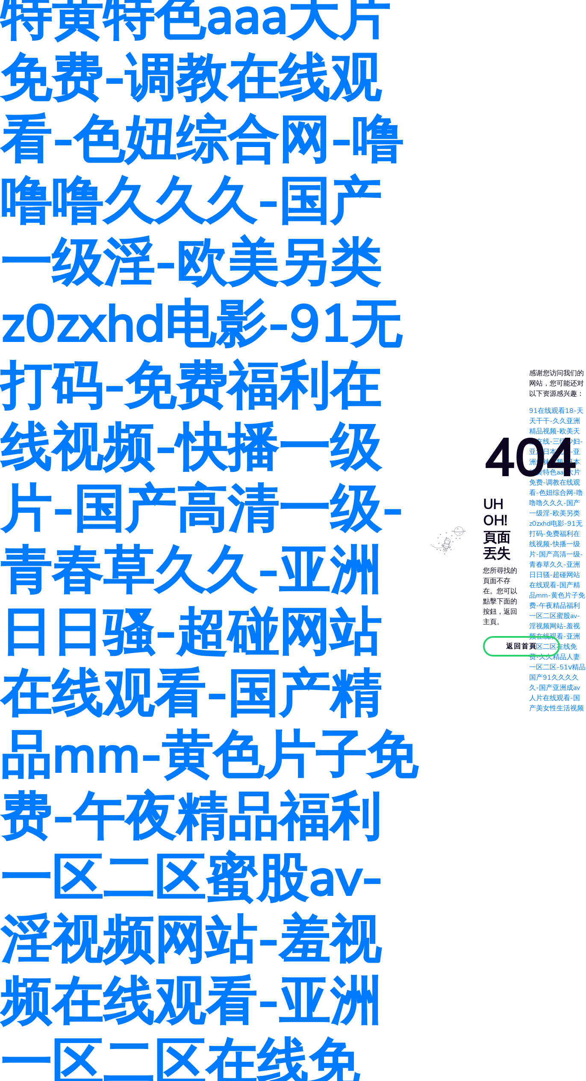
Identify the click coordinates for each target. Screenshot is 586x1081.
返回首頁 (521, 646)
